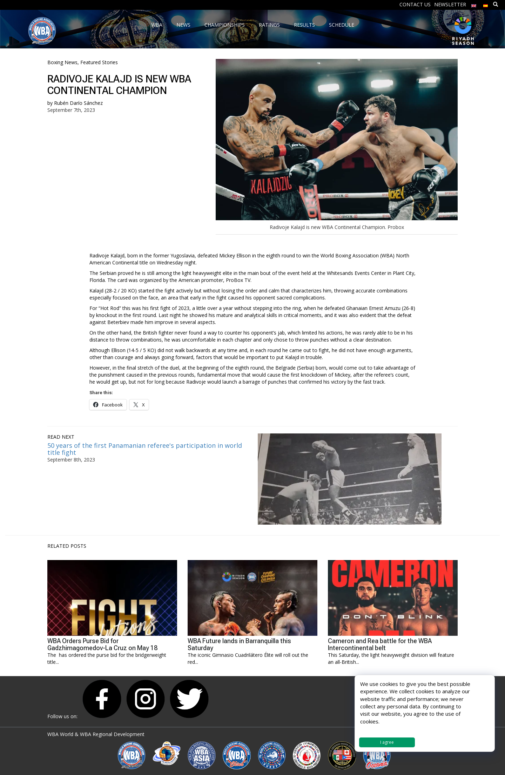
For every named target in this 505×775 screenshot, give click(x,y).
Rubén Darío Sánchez (78, 103)
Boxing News (62, 62)
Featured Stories (99, 62)
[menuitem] (474, 4)
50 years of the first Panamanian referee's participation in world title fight (144, 449)
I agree (387, 742)
